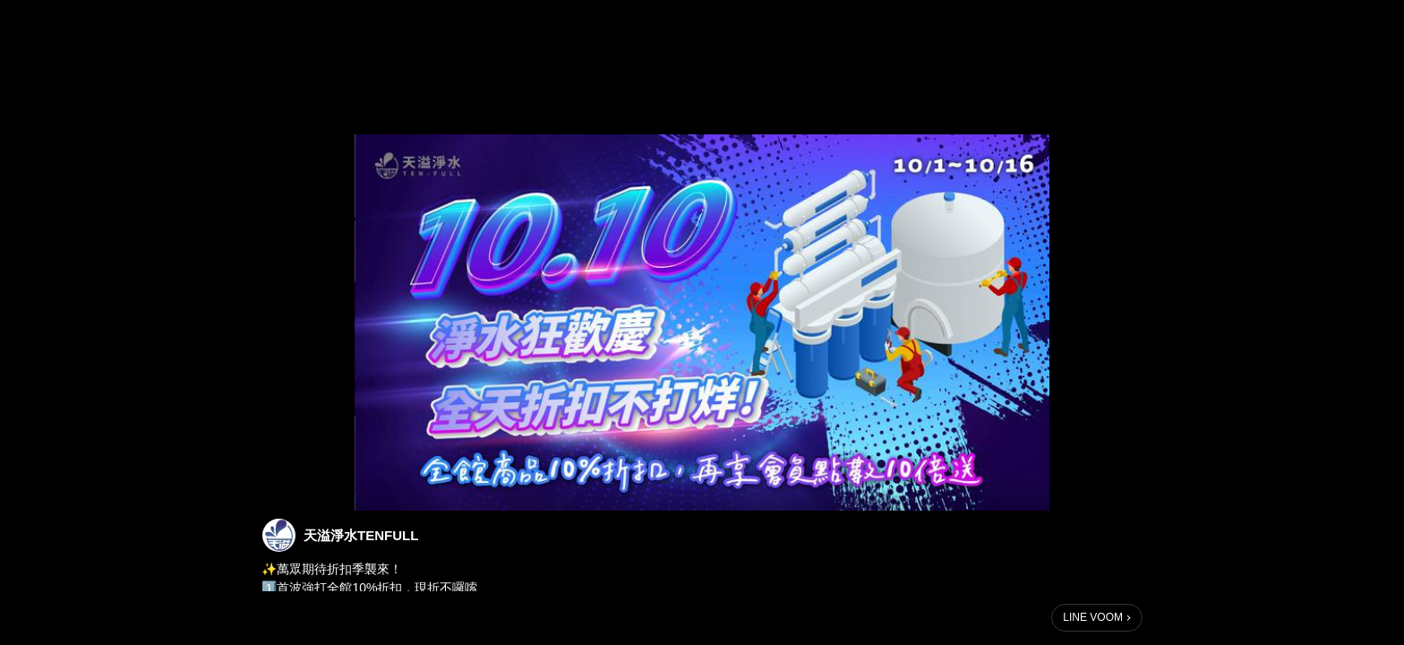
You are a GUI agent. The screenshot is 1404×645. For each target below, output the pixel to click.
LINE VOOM (1093, 617)
